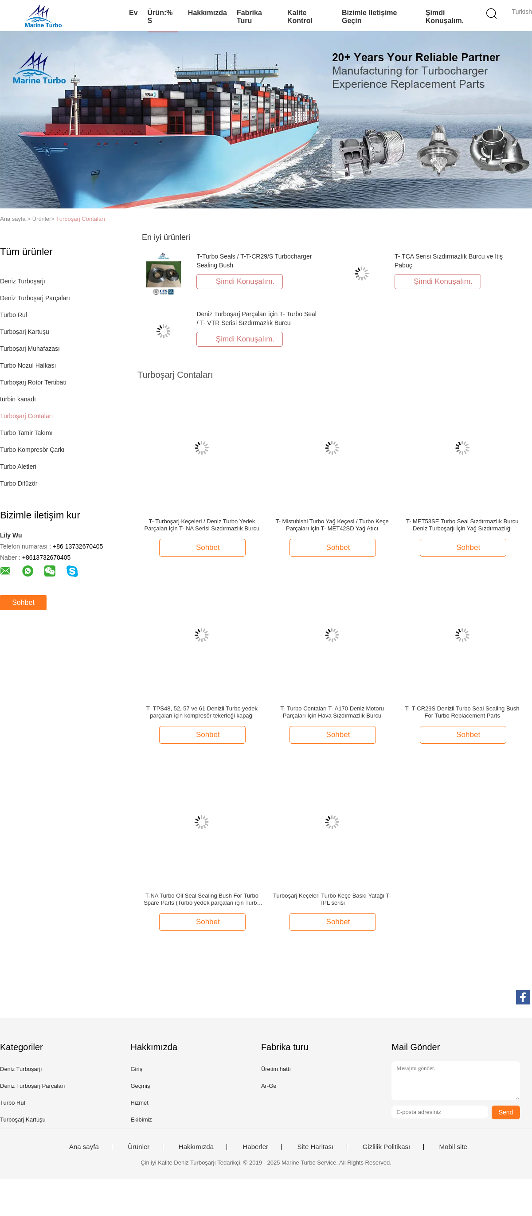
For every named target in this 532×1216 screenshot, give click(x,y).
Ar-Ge (269, 1086)
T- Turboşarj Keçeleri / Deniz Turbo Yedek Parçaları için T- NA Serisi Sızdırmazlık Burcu (201, 525)
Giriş (136, 1069)
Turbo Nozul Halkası (28, 365)
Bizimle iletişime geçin (369, 16)
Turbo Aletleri (18, 466)
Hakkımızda (207, 12)
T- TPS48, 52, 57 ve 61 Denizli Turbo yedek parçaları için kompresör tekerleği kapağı (202, 712)
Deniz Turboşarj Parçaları (35, 298)
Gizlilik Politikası (387, 1147)
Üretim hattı (276, 1069)
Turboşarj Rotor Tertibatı (33, 382)
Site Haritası (315, 1147)
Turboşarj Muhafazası (30, 348)
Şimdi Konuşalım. (445, 16)
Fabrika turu (249, 16)
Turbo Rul (13, 314)
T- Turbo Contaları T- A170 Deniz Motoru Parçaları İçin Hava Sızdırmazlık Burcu (332, 712)
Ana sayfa (84, 1147)
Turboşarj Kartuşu (24, 331)
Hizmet (139, 1102)
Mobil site (453, 1147)
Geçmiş (140, 1086)
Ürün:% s (160, 16)
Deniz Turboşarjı (22, 281)
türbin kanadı (18, 399)
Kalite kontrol (300, 16)
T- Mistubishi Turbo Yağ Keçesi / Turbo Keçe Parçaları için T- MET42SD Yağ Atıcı (331, 525)
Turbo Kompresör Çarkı (32, 449)
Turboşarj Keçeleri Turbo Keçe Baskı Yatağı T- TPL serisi (332, 899)
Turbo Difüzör (18, 483)
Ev (133, 12)
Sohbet (23, 602)
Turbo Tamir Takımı (26, 432)
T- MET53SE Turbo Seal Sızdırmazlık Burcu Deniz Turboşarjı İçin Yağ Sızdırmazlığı (462, 525)
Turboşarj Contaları (80, 219)
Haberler (255, 1147)
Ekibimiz (141, 1119)
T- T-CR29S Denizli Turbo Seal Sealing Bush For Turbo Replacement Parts (462, 712)
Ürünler (138, 1147)
